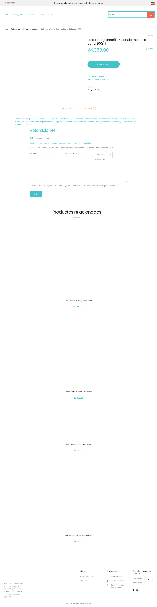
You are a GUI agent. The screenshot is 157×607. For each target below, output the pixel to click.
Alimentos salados (30, 29)
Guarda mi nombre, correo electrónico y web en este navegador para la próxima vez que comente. (74, 186)
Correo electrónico (71, 153)
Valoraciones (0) (87, 108)
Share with (92, 87)
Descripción (67, 108)
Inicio (7, 14)
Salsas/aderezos (102, 79)
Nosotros (32, 14)
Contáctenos (46, 14)
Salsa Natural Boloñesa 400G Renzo (78, 536)
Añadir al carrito (103, 64)
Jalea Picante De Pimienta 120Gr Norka (78, 392)
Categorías (18, 14)
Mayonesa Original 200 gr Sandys (78, 444)
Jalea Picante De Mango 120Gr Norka (78, 301)
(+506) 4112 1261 (116, 576)
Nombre (34, 153)
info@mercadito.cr (117, 581)
